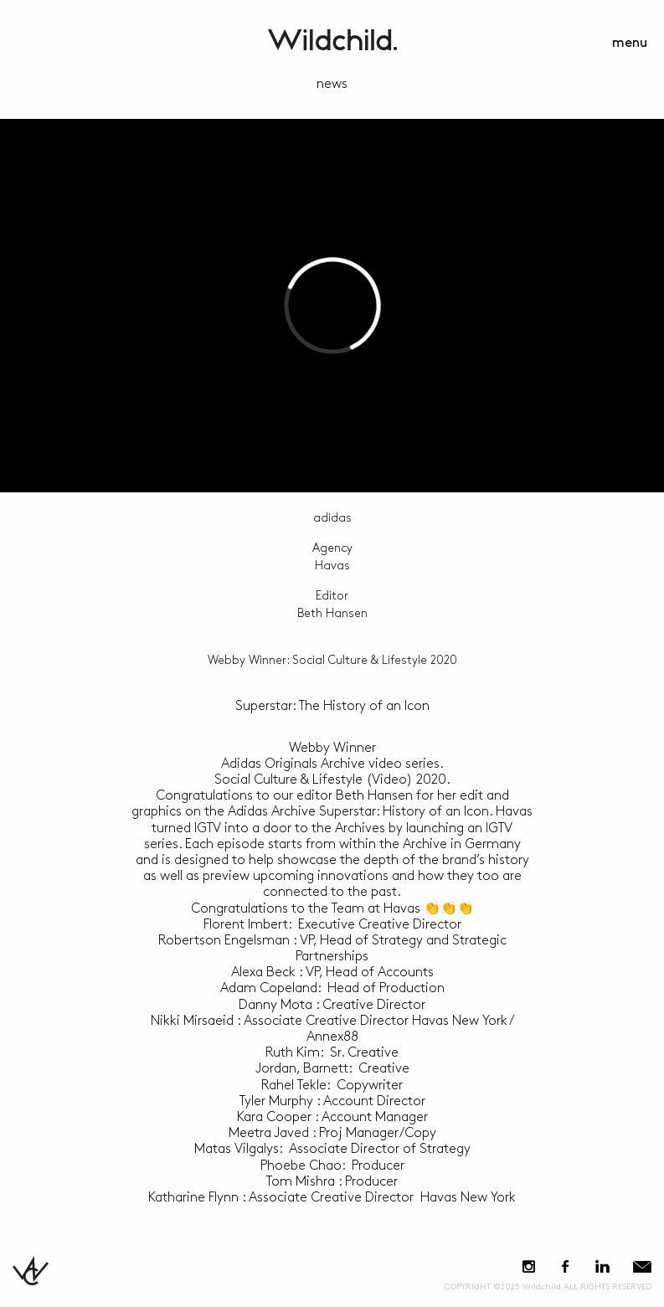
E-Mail (642, 1266)
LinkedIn (602, 1266)
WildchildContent (332, 39)
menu (629, 43)
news (332, 84)
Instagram (528, 1266)
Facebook (564, 1266)
